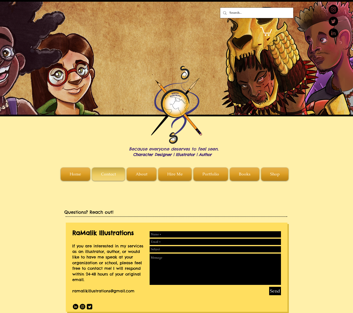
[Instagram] (333, 9)
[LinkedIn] (333, 33)
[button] (266, 31)
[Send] (275, 291)
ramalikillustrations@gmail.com (103, 290)
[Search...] (256, 13)
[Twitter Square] (89, 306)
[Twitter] (333, 21)
